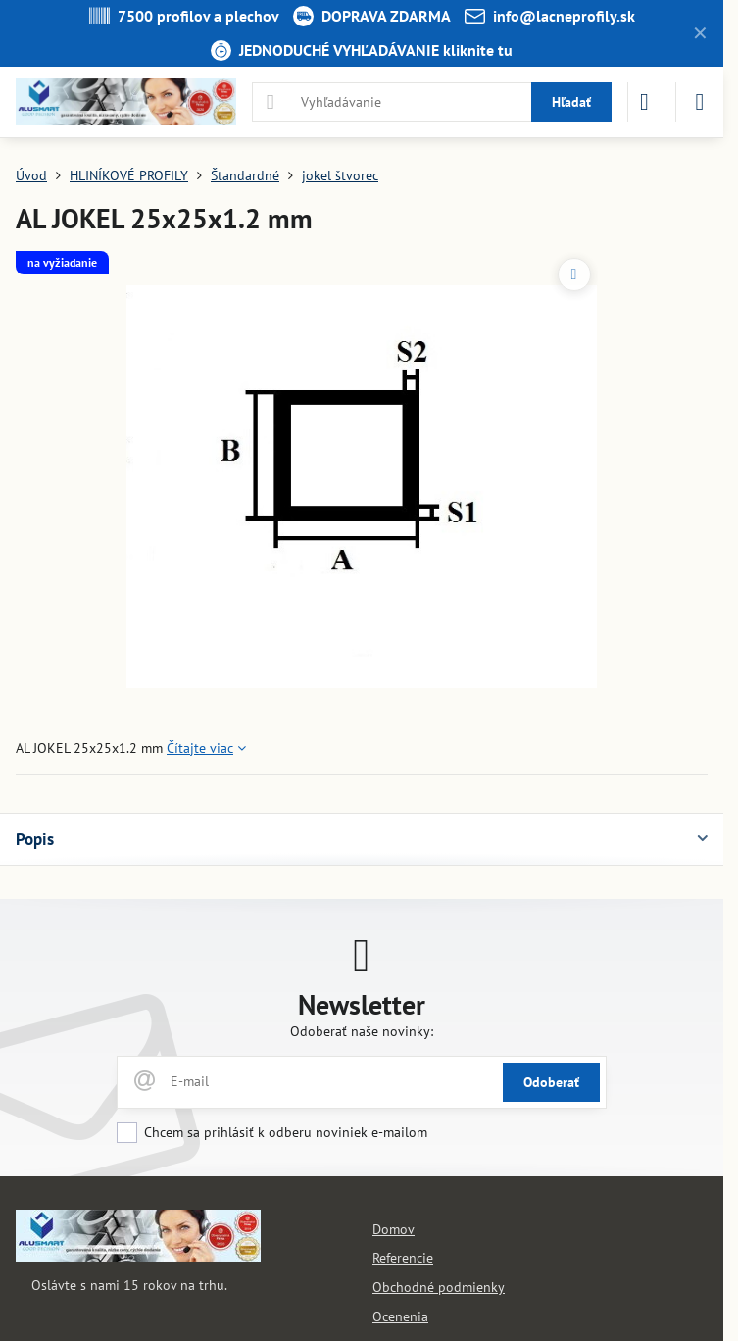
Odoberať (551, 1082)
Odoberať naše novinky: (361, 1031)
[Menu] (699, 102)
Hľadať (571, 102)
